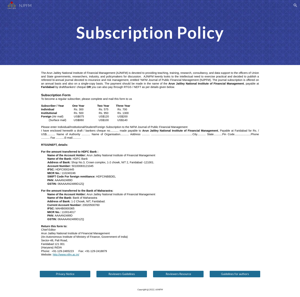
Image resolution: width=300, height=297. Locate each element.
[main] (150, 32)
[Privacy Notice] (65, 274)
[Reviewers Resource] (178, 274)
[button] (295, 5)
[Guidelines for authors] (235, 274)
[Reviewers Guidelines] (121, 274)
